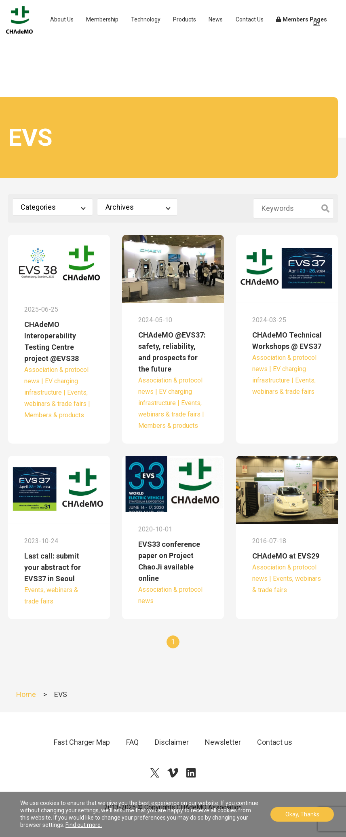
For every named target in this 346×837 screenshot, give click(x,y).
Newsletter (223, 742)
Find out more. (83, 825)
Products (198, 31)
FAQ (132, 742)
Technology (159, 31)
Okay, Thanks (302, 814)
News (230, 31)
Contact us (274, 742)
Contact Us (261, 36)
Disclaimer (172, 742)
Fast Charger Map (82, 742)
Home (26, 694)
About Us (78, 36)
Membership (116, 31)
